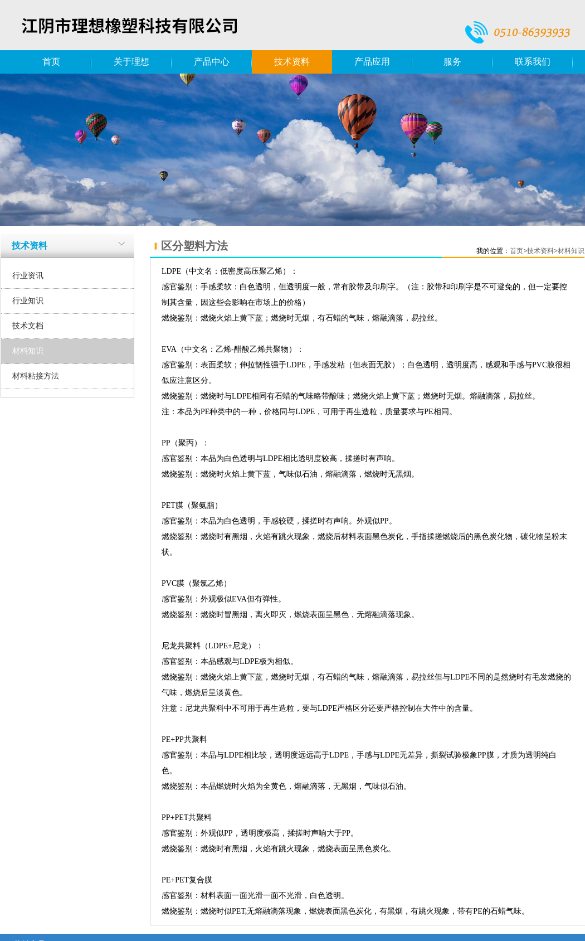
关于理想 (131, 61)
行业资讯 (27, 275)
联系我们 (532, 61)
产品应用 (372, 61)
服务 (452, 61)
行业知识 (27, 301)
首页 (51, 61)
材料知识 (27, 351)
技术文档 (27, 326)
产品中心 (212, 61)
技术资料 (292, 61)
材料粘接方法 (35, 376)
